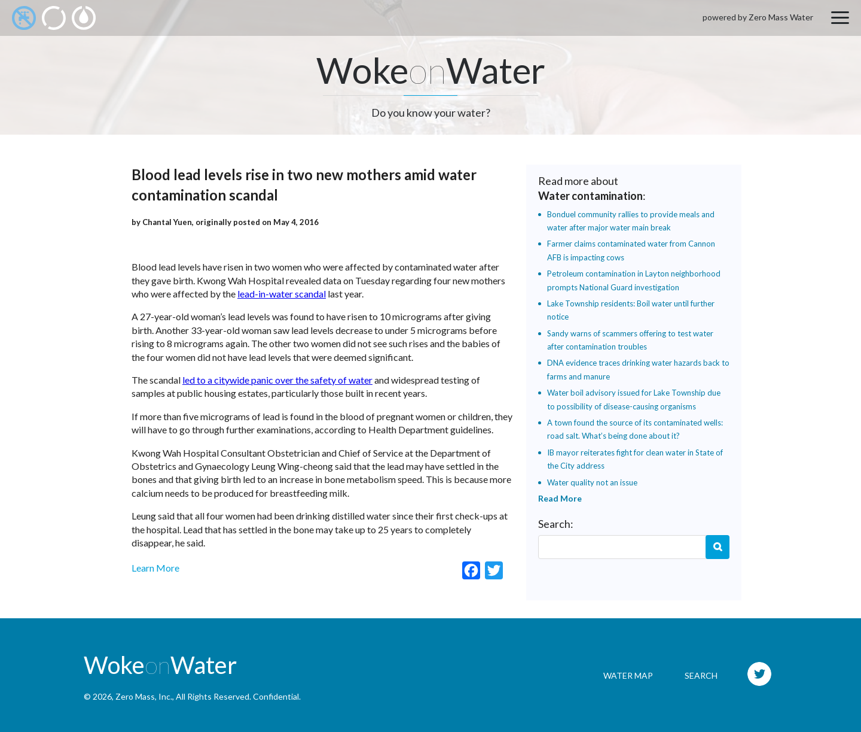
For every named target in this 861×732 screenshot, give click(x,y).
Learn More (155, 567)
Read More (560, 498)
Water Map (628, 675)
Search (717, 547)
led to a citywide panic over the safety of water (277, 379)
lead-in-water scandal (281, 293)
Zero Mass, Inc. (143, 696)
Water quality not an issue (592, 482)
